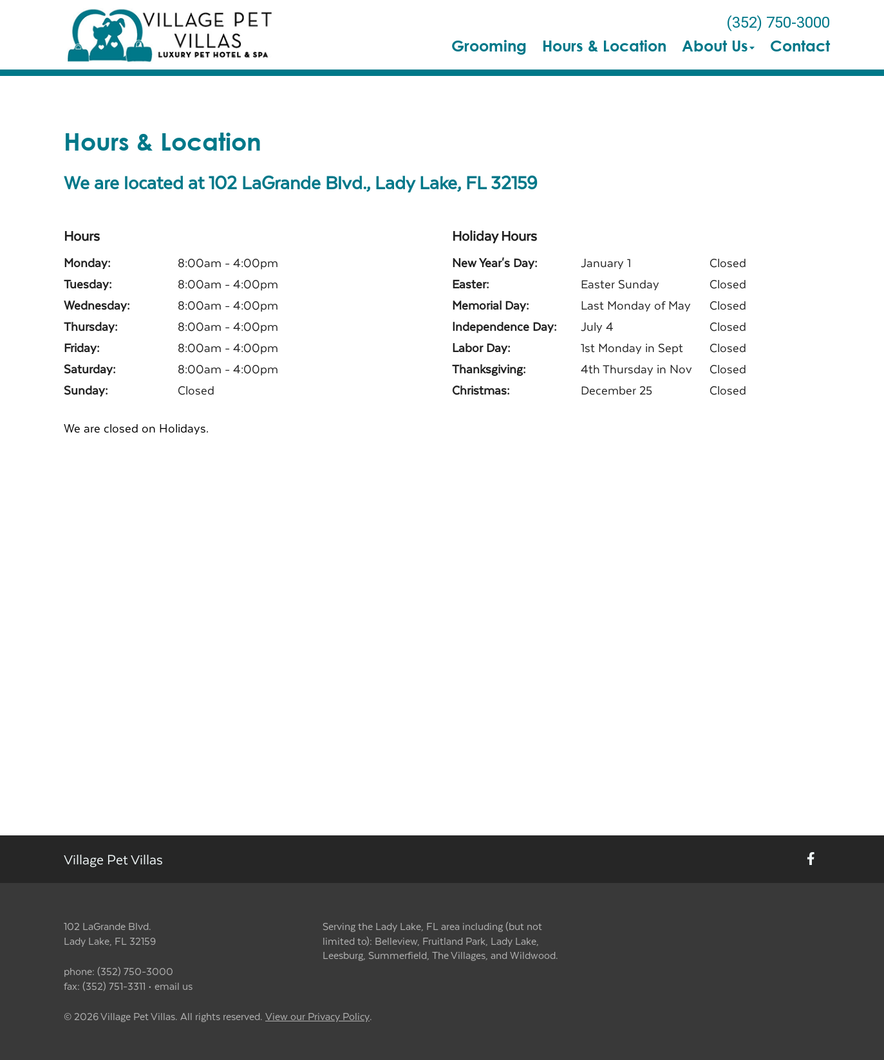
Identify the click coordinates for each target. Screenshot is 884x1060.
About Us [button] (718, 46)
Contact (800, 46)
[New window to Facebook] (811, 859)
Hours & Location (604, 46)
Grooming (489, 46)
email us (174, 986)
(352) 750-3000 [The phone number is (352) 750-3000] (778, 23)
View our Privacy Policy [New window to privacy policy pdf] (317, 1016)
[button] (171, 35)
